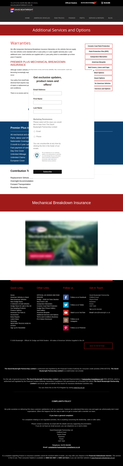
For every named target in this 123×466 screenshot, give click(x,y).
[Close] (93, 70)
